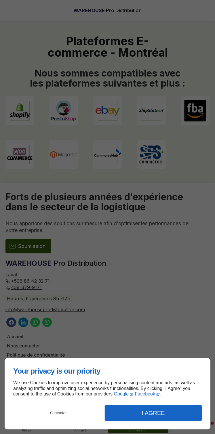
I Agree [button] (153, 413)
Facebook (145, 393)
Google (121, 393)
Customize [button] (58, 413)
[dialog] (107, 393)
